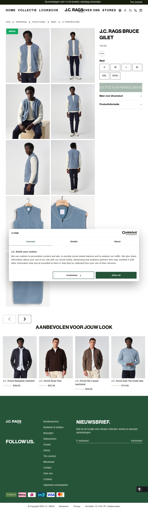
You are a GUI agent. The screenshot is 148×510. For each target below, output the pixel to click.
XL (137, 67)
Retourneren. (50, 439)
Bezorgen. (48, 433)
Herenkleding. (21, 22)
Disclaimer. (64, 506)
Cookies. (47, 479)
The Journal (136, 2)
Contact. (47, 468)
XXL (104, 76)
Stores (109, 10)
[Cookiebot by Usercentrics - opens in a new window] (124, 233)
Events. (47, 445)
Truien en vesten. (39, 22)
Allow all (116, 275)
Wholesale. (49, 462)
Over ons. (48, 474)
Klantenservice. (51, 422)
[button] (130, 10)
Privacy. (77, 506)
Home (8, 22)
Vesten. (54, 22)
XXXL (115, 76)
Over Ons (91, 10)
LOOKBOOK (49, 10)
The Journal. (49, 456)
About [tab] (117, 241)
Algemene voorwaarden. (56, 485)
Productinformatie (120, 104)
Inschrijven (136, 441)
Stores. (47, 450)
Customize (73, 275)
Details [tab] (74, 241)
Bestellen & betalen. (53, 427)
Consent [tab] (30, 241)
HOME (11, 10)
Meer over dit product (120, 96)
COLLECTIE (27, 10)
